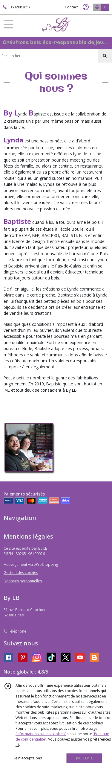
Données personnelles (23, 580)
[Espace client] (86, 7)
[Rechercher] (105, 56)
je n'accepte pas (28, 758)
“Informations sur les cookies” (41, 733)
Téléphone (15, 631)
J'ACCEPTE (84, 758)
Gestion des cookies (21, 572)
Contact (71, 7)
